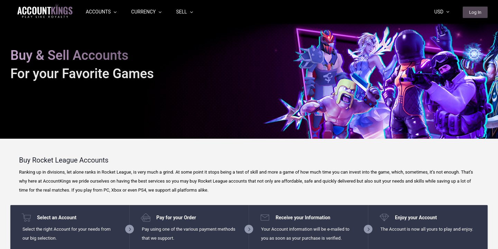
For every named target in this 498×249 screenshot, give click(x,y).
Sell (184, 12)
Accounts (101, 12)
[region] (249, 124)
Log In (475, 12)
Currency (146, 12)
